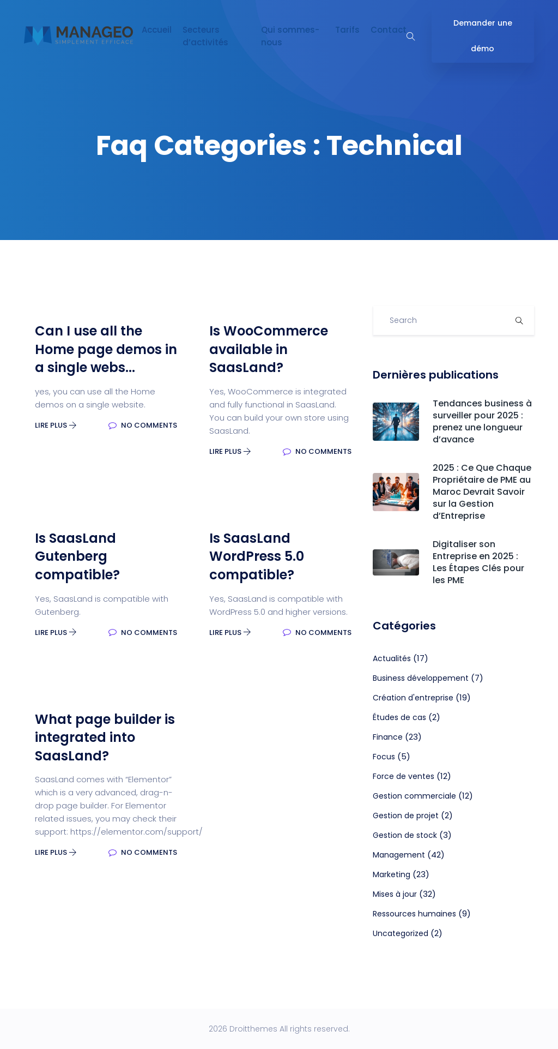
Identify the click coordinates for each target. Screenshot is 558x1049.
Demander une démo (482, 35)
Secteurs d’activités (205, 36)
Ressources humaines (414, 913)
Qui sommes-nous (290, 36)
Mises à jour (395, 894)
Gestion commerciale (414, 795)
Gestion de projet (406, 815)
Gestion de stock (405, 835)
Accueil (157, 29)
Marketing (391, 874)
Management (399, 854)
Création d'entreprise (413, 697)
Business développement (421, 678)
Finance (388, 737)
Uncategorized (400, 933)
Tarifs (347, 29)
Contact (389, 29)
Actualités (392, 658)
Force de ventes (403, 776)
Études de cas (399, 717)
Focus (384, 756)
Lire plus (56, 425)
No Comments (142, 425)
